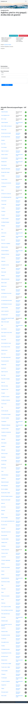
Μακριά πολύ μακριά (5, 482)
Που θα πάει (3, 617)
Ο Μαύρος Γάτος (4, 542)
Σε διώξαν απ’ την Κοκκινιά (6, 193)
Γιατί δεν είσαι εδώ (4, 410)
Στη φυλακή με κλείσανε (5, 635)
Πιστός (2, 599)
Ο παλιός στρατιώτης (5, 549)
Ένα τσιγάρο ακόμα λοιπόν (6, 357)
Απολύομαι (3, 257)
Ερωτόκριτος (3, 368)
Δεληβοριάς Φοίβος (7, 44)
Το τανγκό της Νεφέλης (5, 681)
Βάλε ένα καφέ (4, 282)
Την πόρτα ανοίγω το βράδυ (6, 663)
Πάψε (2, 585)
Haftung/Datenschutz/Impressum (21, 702)
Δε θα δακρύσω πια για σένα (6, 293)
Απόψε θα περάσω (4, 111)
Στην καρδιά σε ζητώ (5, 642)
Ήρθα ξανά (3, 439)
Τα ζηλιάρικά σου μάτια (5, 649)
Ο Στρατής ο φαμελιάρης (5, 560)
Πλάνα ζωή (3, 603)
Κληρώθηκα (3, 457)
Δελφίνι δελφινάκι (4, 122)
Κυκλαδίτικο (3, 464)
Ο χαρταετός (3, 556)
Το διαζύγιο (3, 211)
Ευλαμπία (3, 140)
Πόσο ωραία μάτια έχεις (5, 613)
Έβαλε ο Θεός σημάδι (5, 321)
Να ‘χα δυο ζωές (4, 524)
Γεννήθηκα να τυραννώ (5, 396)
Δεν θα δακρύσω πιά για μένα (6, 304)
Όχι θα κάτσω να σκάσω (5, 581)
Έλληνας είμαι (3, 129)
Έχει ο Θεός (3, 143)
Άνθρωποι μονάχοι (4, 247)
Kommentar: (3, 76)
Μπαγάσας (3, 510)
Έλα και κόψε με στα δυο (5, 346)
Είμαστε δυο (3, 336)
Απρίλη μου (3, 261)
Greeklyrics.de (4, 1)
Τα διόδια (3, 645)
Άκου (2, 229)
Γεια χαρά (3, 393)
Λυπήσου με (3, 478)
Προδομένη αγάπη (4, 620)
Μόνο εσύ (3, 503)
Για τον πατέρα (4, 147)
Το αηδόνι (3, 207)
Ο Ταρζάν (3, 175)
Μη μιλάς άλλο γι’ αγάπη (5, 492)
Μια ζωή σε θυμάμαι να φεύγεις (7, 496)
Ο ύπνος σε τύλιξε (4, 553)
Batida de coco (3, 286)
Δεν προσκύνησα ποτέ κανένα (6, 300)
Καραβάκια (3, 446)
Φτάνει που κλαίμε (4, 385)
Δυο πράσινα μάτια (4, 314)
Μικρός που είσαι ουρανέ (5, 499)
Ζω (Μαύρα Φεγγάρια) (5, 222)
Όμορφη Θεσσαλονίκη (5, 578)
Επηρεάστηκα (3, 364)
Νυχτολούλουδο (4, 535)
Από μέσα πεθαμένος (5, 250)
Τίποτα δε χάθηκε (4, 670)
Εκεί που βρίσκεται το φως (6, 343)
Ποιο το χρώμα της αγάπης (6, 606)
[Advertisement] (9, 25)
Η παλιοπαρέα (3, 435)
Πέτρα (2, 592)
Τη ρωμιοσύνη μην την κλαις (6, 652)
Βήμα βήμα (3, 289)
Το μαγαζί (3, 215)
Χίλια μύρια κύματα (4, 692)
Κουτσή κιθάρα (4, 460)
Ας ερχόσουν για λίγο (5, 264)
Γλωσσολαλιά (3, 421)
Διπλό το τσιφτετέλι (5, 311)
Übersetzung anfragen (13, 35)
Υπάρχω (2, 688)
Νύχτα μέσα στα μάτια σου (6, 531)
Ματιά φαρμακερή (4, 485)
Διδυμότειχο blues (4, 307)
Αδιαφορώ (3, 225)
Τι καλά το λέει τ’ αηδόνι (5, 667)
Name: (2, 72)
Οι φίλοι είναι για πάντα (5, 567)
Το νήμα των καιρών (4, 218)
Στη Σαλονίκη (3, 638)
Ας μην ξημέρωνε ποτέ (5, 115)
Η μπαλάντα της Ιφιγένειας (6, 432)
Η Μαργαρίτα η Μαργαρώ (5, 425)
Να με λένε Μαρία (4, 517)
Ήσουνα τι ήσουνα (4, 154)
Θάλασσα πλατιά (4, 660)
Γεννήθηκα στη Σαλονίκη (5, 400)
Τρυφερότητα (3, 684)
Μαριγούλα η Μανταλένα (5, 168)
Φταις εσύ (3, 382)
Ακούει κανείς (3, 232)
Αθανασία (3, 275)
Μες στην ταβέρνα (4, 489)
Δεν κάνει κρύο (4, 296)
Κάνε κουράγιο (3, 442)
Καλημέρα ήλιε (4, 161)
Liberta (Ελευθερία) (4, 474)
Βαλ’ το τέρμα (3, 118)
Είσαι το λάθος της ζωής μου (6, 126)
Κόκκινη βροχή (4, 165)
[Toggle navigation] (25, 1)
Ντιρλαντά (3, 528)
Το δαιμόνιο (3, 674)
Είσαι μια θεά (3, 339)
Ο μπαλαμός (3, 546)
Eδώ (2, 325)
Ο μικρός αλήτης (4, 179)
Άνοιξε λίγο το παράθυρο (5, 243)
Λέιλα (2, 471)
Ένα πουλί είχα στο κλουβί (6, 133)
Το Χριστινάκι (3, 204)
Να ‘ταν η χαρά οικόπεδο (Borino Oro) (7, 521)
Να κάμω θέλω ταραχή (5, 172)
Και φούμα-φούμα (4, 158)
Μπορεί (2, 514)
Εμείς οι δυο (3, 353)
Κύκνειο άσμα (3, 467)
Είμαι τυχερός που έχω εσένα (6, 332)
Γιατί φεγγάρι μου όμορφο (6, 414)
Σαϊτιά (2, 190)
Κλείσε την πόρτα (4, 453)
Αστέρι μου (3, 268)
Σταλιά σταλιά (3, 200)
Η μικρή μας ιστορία (4, 428)
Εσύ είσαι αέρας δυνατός (5, 136)
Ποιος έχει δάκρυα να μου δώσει (7, 610)
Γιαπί (2, 407)
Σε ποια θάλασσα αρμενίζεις (6, 197)
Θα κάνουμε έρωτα (4, 656)
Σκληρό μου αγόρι (4, 631)
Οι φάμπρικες (3, 186)
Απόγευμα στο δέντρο (5, 254)
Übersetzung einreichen (23, 35)
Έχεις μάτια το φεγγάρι (5, 378)
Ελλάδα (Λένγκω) (4, 350)
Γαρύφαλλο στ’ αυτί (4, 389)
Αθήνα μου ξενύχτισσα (5, 279)
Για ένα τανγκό (3, 403)
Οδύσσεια (3, 563)
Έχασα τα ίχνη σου (4, 371)
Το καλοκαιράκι (4, 677)
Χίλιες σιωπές (3, 695)
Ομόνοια (2, 571)
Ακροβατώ (3, 236)
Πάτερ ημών (3, 588)
